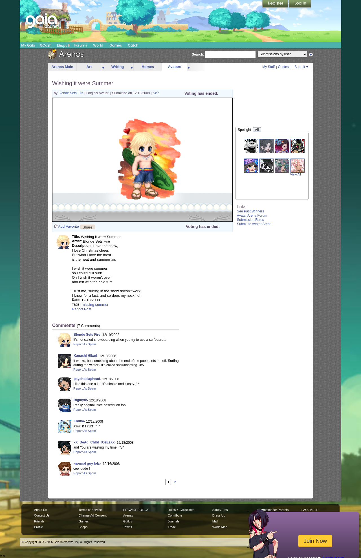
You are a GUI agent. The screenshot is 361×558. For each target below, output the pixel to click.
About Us (40, 509)
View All (295, 174)
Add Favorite (68, 226)
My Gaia (28, 45)
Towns (127, 527)
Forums (80, 45)
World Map (219, 527)
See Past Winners (250, 211)
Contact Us (42, 515)
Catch (133, 45)
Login (300, 4)
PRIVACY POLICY (136, 509)
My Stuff (268, 67)
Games (115, 45)
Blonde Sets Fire (71, 93)
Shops (63, 45)
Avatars (174, 67)
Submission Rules (250, 220)
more (103, 67)
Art (89, 67)
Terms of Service (90, 509)
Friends (39, 521)
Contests (284, 67)
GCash (46, 45)
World (98, 45)
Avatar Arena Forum (252, 216)
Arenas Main (62, 67)
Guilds (127, 521)
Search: (198, 54)
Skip (156, 93)
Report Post (81, 309)
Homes (148, 67)
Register (275, 4)
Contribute (175, 515)
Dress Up (218, 515)
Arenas (128, 515)
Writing (117, 67)
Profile (38, 527)
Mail (215, 521)
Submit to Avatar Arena (254, 224)
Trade (172, 527)
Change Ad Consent (93, 515)
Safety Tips (220, 509)
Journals (174, 521)
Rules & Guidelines (181, 509)
